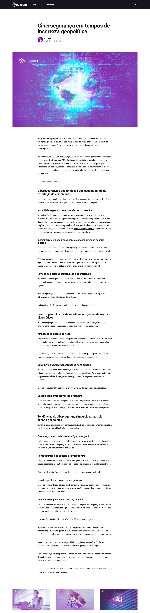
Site (41, 5)
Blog (34, 5)
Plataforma (50, 5)
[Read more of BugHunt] (40, 40)
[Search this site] (136, 4)
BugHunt (47, 38)
